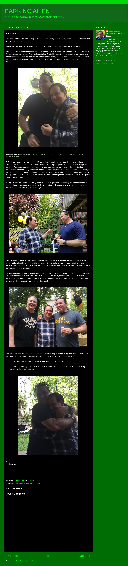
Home (48, 556)
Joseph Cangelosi (18, 483)
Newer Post (12, 556)
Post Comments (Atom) (24, 561)
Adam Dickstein (115, 31)
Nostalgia (29, 483)
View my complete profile (105, 63)
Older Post (85, 556)
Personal (36, 483)
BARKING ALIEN (27, 11)
